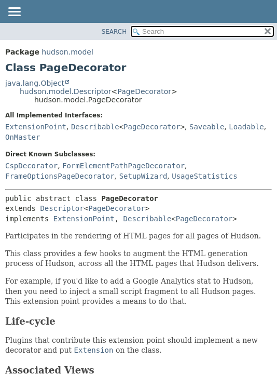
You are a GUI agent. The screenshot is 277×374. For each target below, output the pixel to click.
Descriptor (62, 208)
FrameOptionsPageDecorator (60, 176)
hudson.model (67, 52)
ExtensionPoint (35, 127)
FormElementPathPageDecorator (123, 166)
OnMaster (22, 137)
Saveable (206, 127)
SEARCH (114, 31)
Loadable (246, 127)
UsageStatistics (204, 176)
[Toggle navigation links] (14, 12)
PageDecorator (144, 91)
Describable (95, 127)
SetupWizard (143, 176)
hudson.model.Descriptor (66, 91)
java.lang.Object (34, 83)
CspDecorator (31, 166)
